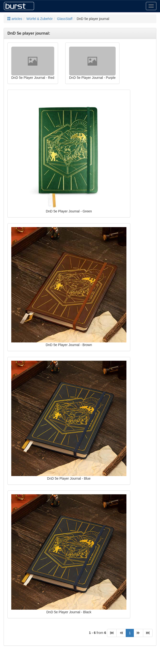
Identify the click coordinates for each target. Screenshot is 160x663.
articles (14, 19)
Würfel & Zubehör (39, 19)
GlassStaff (64, 19)
